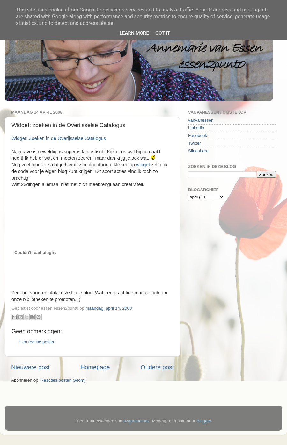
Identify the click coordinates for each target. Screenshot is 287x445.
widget (143, 164)
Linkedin (196, 128)
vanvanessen (201, 120)
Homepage (95, 367)
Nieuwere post (30, 367)
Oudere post (157, 367)
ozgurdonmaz (136, 421)
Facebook (197, 135)
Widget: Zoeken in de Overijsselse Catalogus (58, 138)
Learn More (134, 33)
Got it (162, 33)
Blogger (203, 421)
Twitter (194, 143)
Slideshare (198, 150)
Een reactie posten (37, 342)
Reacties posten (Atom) (62, 380)
